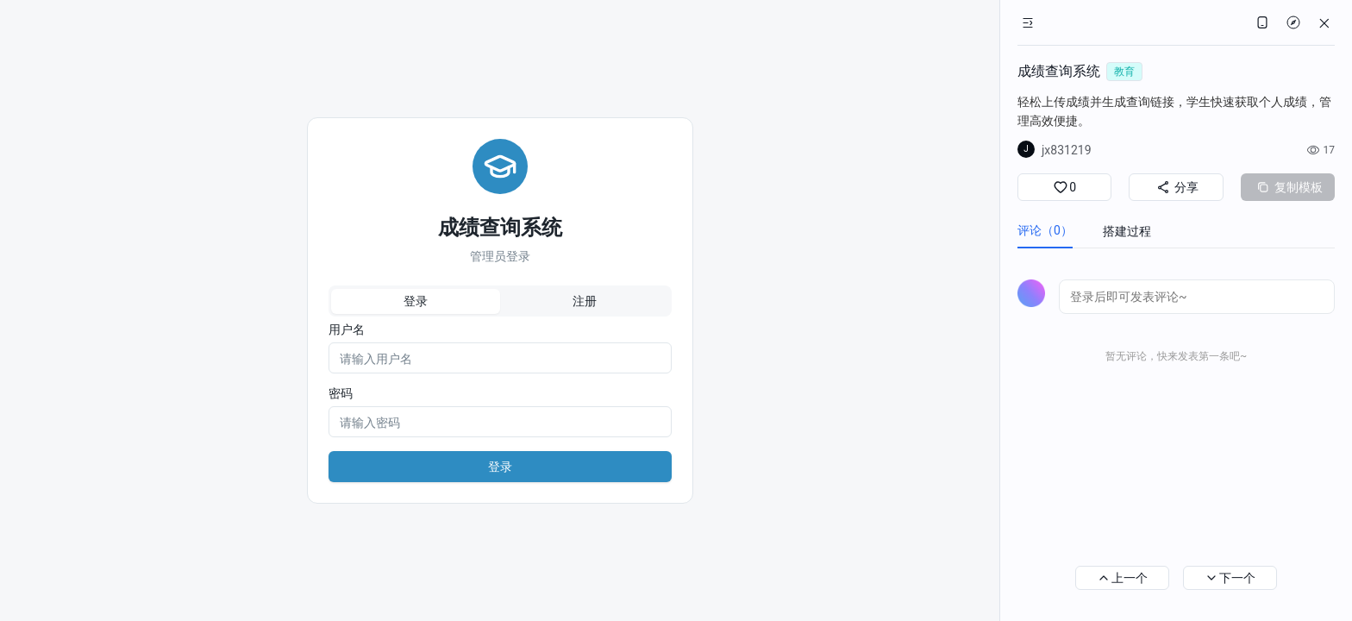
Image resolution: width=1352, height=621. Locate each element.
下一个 (1230, 578)
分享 (1176, 187)
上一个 (1122, 578)
